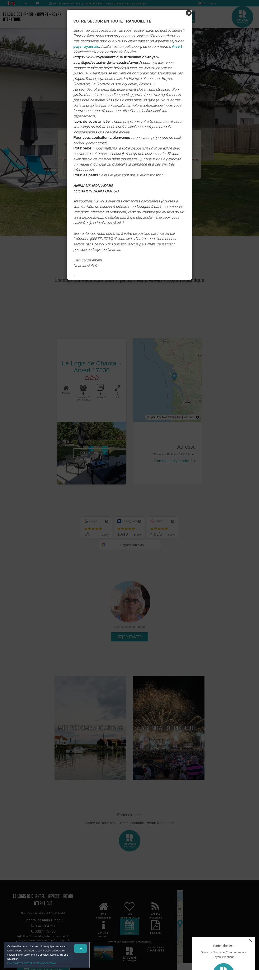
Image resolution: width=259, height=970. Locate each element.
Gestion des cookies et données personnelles (32, 963)
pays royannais (86, 46)
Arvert (177, 46)
